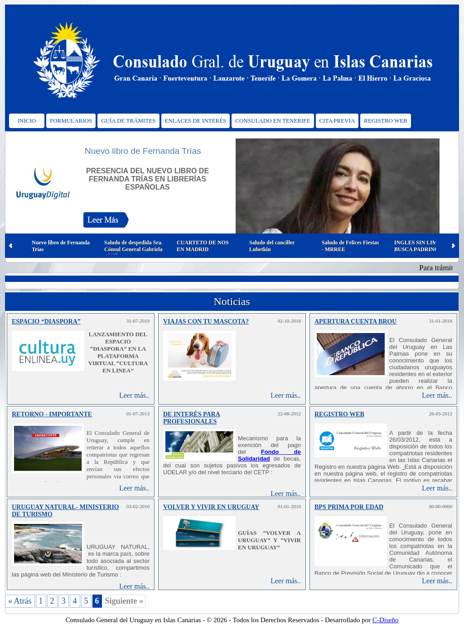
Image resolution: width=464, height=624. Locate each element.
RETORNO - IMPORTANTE (52, 414)
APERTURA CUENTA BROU (355, 321)
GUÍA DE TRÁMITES (128, 120)
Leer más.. (134, 395)
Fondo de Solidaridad (269, 455)
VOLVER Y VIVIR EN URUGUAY (211, 507)
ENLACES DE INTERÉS (196, 120)
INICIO (27, 120)
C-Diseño (385, 620)
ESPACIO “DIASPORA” (46, 321)
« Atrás (20, 600)
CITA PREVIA (337, 120)
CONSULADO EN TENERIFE (272, 120)
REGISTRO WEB (385, 120)
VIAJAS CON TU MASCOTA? (206, 321)
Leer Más (106, 222)
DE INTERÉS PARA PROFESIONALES (191, 418)
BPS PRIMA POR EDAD (348, 507)
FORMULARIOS (71, 120)
